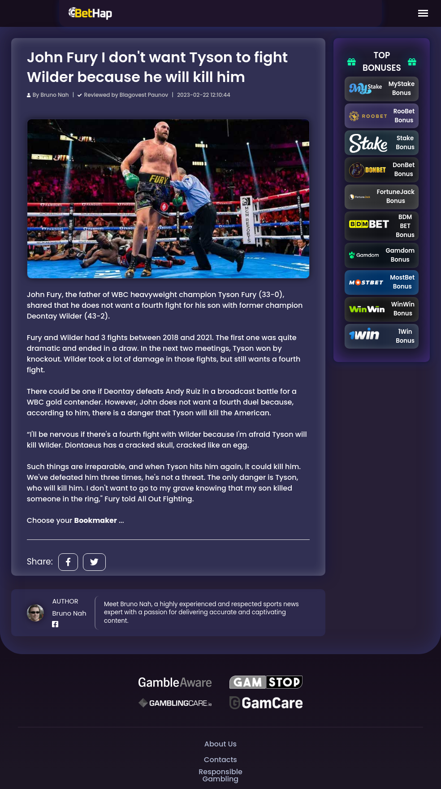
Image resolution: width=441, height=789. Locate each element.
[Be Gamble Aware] (174, 682)
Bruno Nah (54, 95)
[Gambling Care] (174, 703)
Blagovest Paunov (144, 95)
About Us (220, 744)
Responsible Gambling (220, 776)
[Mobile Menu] (423, 13)
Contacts (220, 760)
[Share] (68, 562)
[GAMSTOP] (265, 682)
